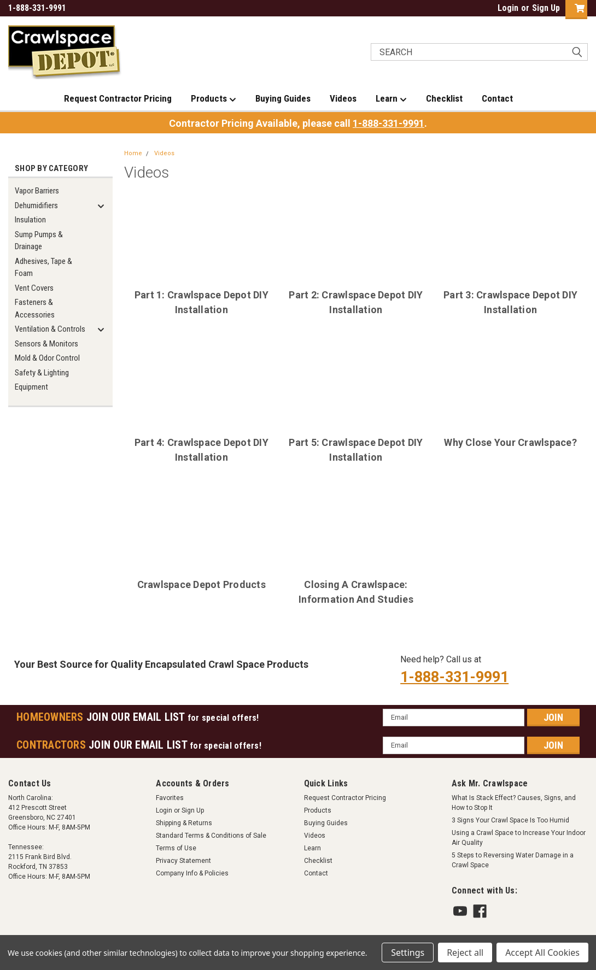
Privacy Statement (183, 861)
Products (213, 99)
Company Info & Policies (192, 873)
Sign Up (546, 8)
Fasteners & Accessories (35, 308)
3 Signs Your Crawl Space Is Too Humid (510, 820)
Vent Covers (34, 288)
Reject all (465, 953)
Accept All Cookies (542, 953)
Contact (497, 98)
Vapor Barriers (37, 191)
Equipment (31, 387)
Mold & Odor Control (47, 358)
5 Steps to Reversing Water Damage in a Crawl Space (513, 860)
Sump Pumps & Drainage (39, 241)
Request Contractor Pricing (118, 98)
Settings (407, 953)
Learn (391, 99)
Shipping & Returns (184, 823)
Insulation (30, 220)
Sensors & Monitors (46, 344)
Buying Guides (283, 98)
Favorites (170, 798)
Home (133, 153)
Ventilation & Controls (50, 329)
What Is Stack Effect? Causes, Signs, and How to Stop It (514, 803)
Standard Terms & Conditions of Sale (211, 835)
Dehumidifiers (36, 205)
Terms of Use (176, 848)
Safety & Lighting (42, 373)
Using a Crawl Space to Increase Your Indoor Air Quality (519, 837)
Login (508, 8)
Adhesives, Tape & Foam (43, 267)
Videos (343, 98)
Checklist (444, 98)
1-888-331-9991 (388, 123)
